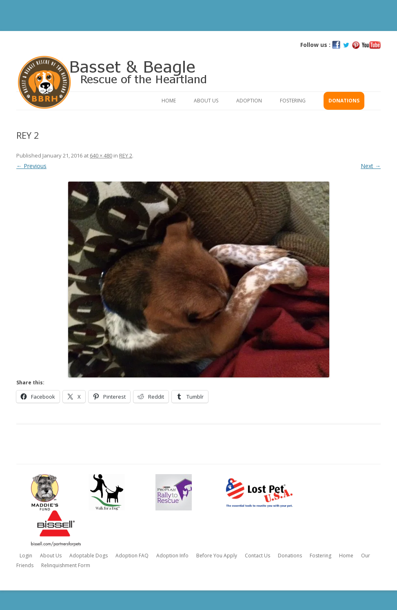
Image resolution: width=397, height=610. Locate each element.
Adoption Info (172, 555)
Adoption (249, 100)
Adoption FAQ (132, 555)
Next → (371, 166)
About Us (206, 100)
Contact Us (257, 555)
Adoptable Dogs (88, 555)
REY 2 (125, 155)
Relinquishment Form (65, 565)
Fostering (293, 100)
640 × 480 (101, 155)
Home (169, 100)
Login (26, 555)
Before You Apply (216, 555)
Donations (343, 100)
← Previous (31, 166)
